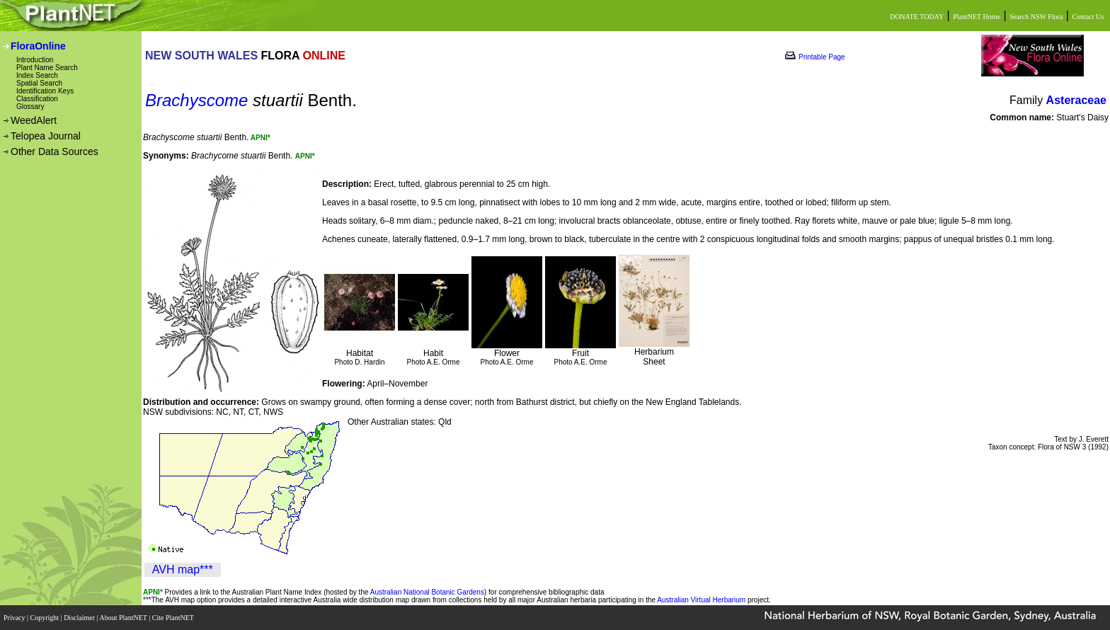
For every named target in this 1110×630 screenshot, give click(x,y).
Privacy (15, 618)
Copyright (45, 618)
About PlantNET (124, 618)
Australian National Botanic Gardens (427, 592)
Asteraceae (1076, 100)
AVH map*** (182, 569)
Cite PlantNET (173, 618)
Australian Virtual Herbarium (701, 600)
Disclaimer (80, 618)
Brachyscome (196, 100)
